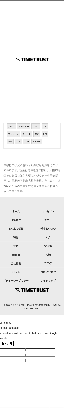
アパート (27, 133)
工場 (18, 141)
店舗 (27, 141)
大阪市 (11, 126)
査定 (37, 133)
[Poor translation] (9, 343)
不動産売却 (23, 126)
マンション (13, 133)
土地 (45, 126)
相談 (45, 133)
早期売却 (37, 141)
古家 (10, 141)
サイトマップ (48, 280)
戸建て (36, 126)
